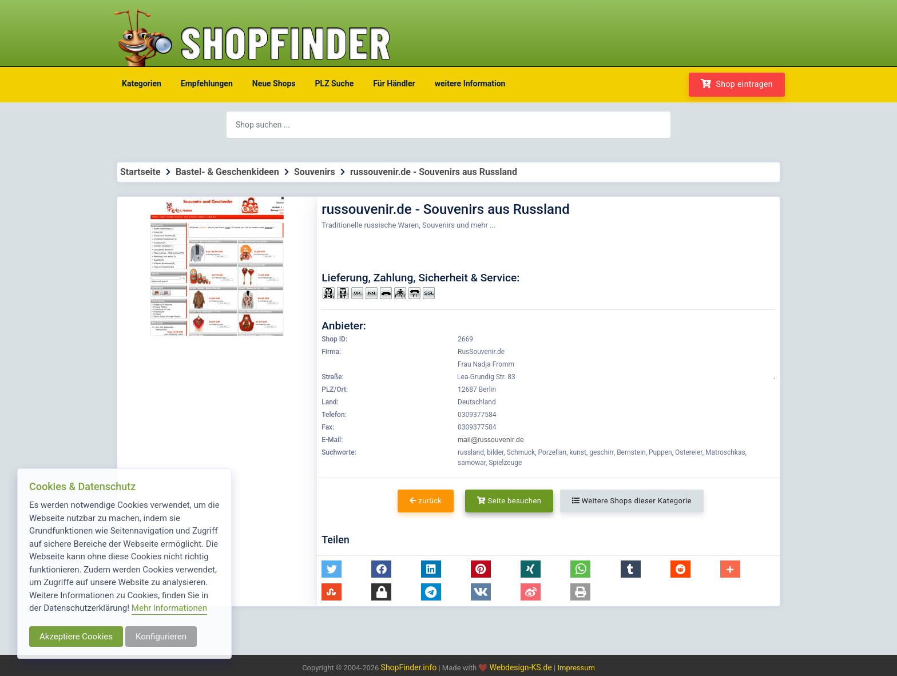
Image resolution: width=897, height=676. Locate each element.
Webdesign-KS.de (522, 667)
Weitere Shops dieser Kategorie (632, 500)
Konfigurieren (161, 636)
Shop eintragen (737, 84)
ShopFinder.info (409, 667)
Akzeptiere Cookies (76, 636)
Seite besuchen (509, 500)
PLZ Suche (334, 83)
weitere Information (470, 83)
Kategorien (141, 83)
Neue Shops (274, 83)
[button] (332, 569)
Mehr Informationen (169, 608)
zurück (426, 500)
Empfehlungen (207, 83)
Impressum (575, 667)
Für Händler (394, 83)
